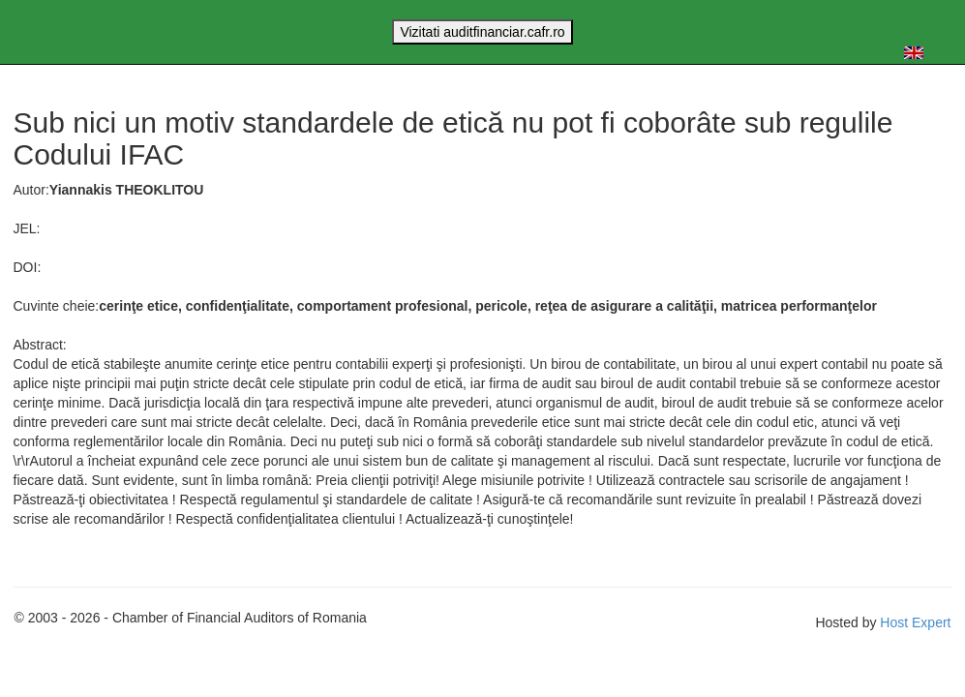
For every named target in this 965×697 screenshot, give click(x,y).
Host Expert (915, 622)
